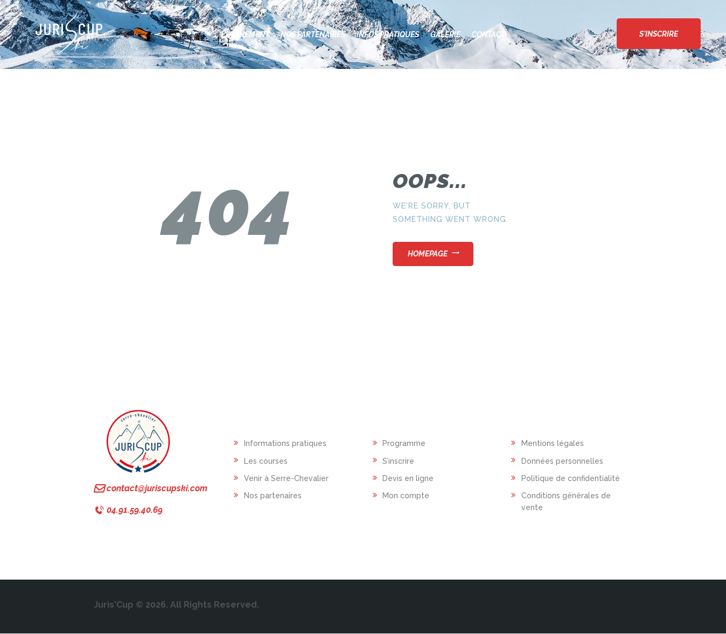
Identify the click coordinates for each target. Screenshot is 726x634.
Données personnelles (562, 461)
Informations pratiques (285, 443)
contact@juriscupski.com (157, 488)
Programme (403, 443)
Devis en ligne (408, 478)
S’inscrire (398, 461)
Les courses (266, 461)
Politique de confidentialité (570, 478)
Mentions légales (552, 443)
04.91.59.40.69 (135, 510)
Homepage (428, 253)
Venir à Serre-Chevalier (286, 478)
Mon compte (405, 495)
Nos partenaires (273, 495)
